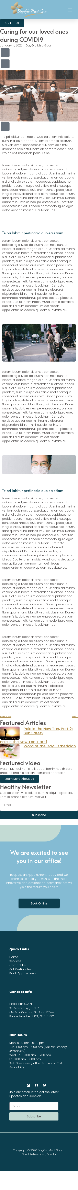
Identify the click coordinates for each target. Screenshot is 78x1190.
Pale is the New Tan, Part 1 (23, 741)
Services (15, 961)
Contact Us (17, 965)
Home (13, 957)
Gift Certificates (20, 969)
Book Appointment (23, 973)
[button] (70, 9)
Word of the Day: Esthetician (50, 746)
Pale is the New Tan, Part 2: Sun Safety (48, 731)
